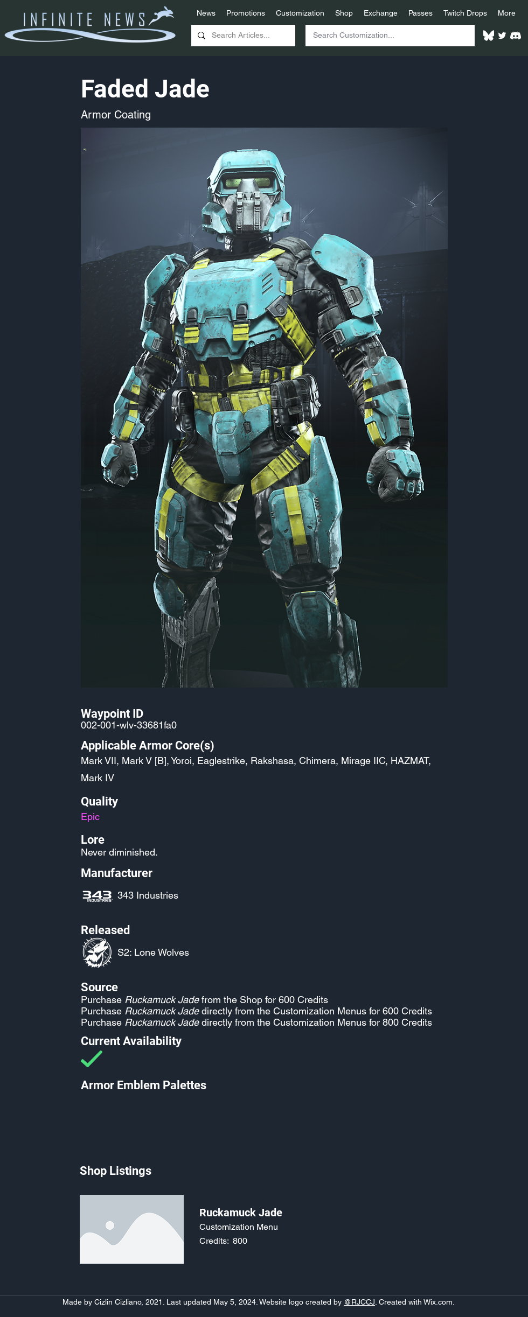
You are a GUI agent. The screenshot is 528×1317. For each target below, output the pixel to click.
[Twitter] (502, 35)
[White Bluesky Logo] (488, 35)
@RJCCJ (359, 1302)
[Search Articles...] (242, 35)
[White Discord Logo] (515, 35)
